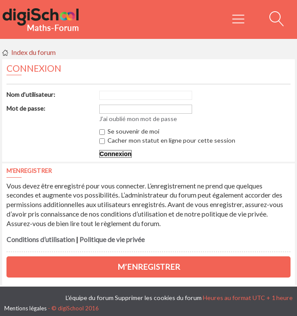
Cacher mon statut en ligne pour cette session (167, 140)
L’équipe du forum (90, 297)
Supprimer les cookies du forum (158, 297)
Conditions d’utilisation (40, 239)
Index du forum (33, 52)
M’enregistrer (148, 266)
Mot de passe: (25, 108)
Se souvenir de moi (129, 131)
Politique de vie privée (112, 239)
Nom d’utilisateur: (30, 94)
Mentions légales (25, 308)
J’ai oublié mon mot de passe (138, 118)
